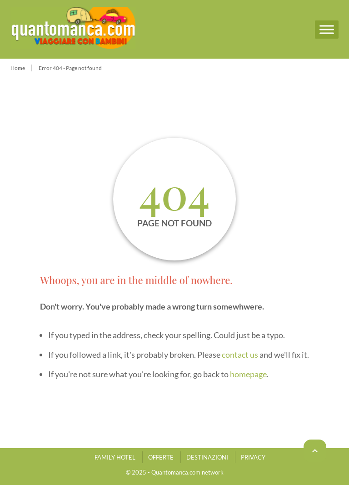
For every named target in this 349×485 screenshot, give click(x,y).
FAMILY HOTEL (115, 457)
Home (17, 68)
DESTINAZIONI (207, 457)
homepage (248, 374)
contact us (240, 355)
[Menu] (326, 29)
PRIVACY (253, 457)
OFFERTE (161, 457)
